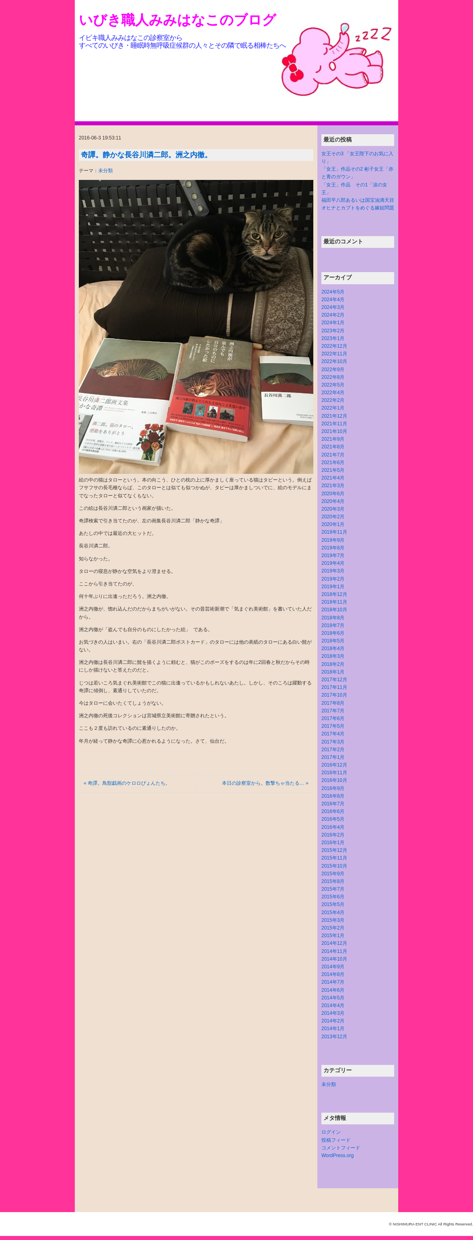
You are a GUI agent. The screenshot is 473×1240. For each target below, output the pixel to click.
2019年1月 (332, 586)
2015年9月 (332, 874)
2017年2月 (332, 749)
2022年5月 (332, 385)
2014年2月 (332, 1021)
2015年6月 (332, 897)
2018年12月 (334, 594)
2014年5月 (332, 998)
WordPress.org (337, 1155)
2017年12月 (334, 679)
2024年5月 (332, 292)
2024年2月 (332, 315)
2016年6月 (332, 811)
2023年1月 (332, 338)
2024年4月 (332, 299)
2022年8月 (332, 377)
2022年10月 (334, 361)
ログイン (331, 1132)
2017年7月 (332, 711)
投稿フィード (336, 1140)
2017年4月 (332, 734)
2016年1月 (332, 842)
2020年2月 (332, 517)
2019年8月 (332, 548)
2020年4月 (332, 501)
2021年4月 (332, 478)
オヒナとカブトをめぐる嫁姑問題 (357, 208)
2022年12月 (334, 346)
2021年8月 (332, 447)
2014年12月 (334, 943)
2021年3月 (332, 485)
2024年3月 (332, 307)
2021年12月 (334, 416)
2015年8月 (332, 881)
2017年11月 (334, 687)
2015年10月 (334, 866)
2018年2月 (332, 664)
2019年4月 (332, 563)
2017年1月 (332, 757)
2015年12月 (334, 850)
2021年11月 (334, 424)
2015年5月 (332, 904)
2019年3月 (332, 571)
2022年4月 (332, 392)
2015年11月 (334, 858)
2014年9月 (332, 967)
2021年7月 (332, 455)
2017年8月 (332, 703)
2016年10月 (334, 780)
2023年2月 (332, 331)
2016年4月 (332, 827)
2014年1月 (332, 1028)
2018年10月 (334, 610)
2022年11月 (334, 354)
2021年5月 (332, 470)
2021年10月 (334, 431)
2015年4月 (332, 912)
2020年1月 (332, 524)
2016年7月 (332, 804)
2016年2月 (332, 835)
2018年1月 (332, 672)
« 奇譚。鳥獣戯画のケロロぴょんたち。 (127, 783)
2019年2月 (332, 579)
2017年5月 (332, 726)
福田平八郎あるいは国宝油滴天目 (357, 200)
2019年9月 (332, 540)
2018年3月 (332, 656)
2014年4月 (332, 1005)
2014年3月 (332, 1013)
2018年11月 (334, 602)
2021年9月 (332, 439)
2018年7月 (332, 625)
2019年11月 (334, 532)
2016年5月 (332, 819)
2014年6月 (332, 990)
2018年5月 (332, 641)
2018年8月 (332, 618)
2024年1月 (332, 322)
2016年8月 (332, 796)
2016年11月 (334, 772)
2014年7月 (332, 982)
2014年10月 (334, 959)
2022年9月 (332, 369)
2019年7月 (332, 555)
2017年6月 (332, 718)
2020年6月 (332, 493)
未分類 (105, 170)
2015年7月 (332, 889)
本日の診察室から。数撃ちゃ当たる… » (265, 783)
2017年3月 (332, 742)
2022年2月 (332, 400)
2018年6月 (332, 633)
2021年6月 (332, 462)
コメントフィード (340, 1148)
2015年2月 (332, 928)
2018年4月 (332, 648)
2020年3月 (332, 509)
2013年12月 (334, 1036)
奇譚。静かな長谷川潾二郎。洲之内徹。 (146, 155)
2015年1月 (332, 935)
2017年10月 (334, 695)
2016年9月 (332, 788)
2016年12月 (334, 765)
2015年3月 (332, 920)
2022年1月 (332, 408)
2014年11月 (334, 951)
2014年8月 (332, 974)
